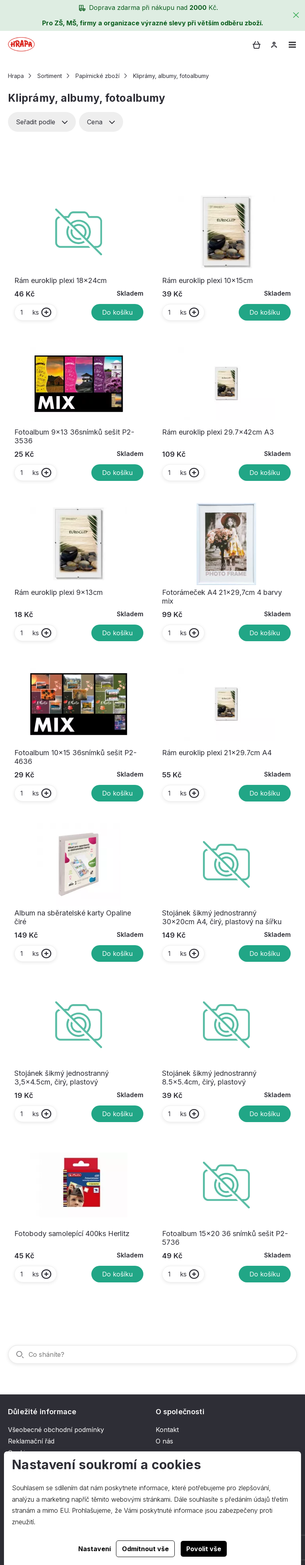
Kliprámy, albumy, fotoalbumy (171, 75)
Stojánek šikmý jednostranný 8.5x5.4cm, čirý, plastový (209, 1077)
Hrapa (16, 75)
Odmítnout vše (145, 1549)
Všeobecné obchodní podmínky (56, 1430)
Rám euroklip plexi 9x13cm (58, 592)
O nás (164, 1441)
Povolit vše (203, 1549)
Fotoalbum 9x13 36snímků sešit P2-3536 (74, 436)
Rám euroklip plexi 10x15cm (207, 280)
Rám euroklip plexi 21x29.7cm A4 (217, 752)
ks (29, 312)
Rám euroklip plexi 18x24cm (60, 280)
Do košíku (117, 312)
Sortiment (49, 75)
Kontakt (167, 1430)
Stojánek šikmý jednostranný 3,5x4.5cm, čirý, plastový (61, 1077)
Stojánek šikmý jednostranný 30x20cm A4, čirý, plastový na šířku (222, 917)
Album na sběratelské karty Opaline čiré (72, 917)
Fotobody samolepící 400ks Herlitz (71, 1233)
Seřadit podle (42, 122)
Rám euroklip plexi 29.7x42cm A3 (218, 432)
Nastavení (94, 1549)
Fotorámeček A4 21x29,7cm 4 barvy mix (222, 596)
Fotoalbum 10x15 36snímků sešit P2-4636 (75, 756)
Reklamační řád (31, 1441)
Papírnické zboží (97, 75)
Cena (101, 122)
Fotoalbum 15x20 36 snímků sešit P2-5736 (225, 1237)
